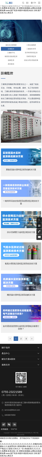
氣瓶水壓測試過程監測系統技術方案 (21, 263)
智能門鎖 (14, 429)
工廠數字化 (11, 52)
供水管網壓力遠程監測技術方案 (21, 232)
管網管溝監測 (31, 56)
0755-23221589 (12, 392)
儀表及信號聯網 (10, 45)
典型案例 (11, 64)
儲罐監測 (11, 60)
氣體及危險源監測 (11, 56)
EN (34, 3)
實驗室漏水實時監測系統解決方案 (21, 169)
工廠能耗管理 (31, 49)
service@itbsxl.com (12, 410)
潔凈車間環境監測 (31, 52)
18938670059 (9, 415)
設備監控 (11, 49)
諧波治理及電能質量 (31, 60)
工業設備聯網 (31, 45)
